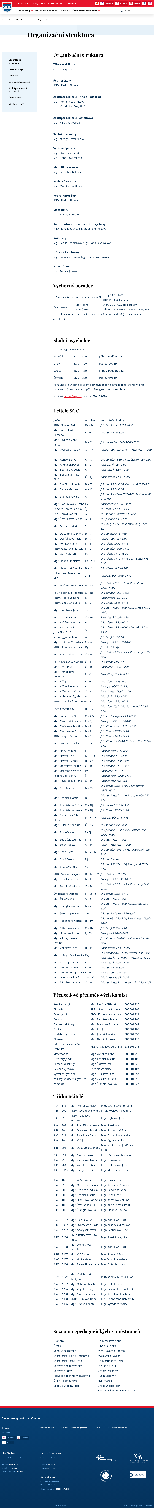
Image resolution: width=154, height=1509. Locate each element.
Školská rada (15, 98)
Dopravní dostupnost (19, 82)
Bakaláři (106, 3)
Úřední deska (71, 3)
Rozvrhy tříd (23, 3)
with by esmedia (61, 1506)
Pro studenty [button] (25, 11)
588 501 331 (51, 1465)
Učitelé (121, 3)
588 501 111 (13, 1465)
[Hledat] (136, 11)
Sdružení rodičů (16, 104)
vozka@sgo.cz (73, 397)
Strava (134, 3)
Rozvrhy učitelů (38, 3)
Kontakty (13, 76)
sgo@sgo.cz (12, 1468)
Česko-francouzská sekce (117, 1428)
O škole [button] (65, 11)
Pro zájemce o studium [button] (46, 11)
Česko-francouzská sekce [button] (85, 11)
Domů (5, 20)
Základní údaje (16, 69)
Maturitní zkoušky (55, 3)
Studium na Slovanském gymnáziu (74, 1428)
